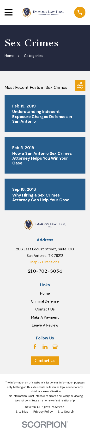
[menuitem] (22, 412)
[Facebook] (34, 346)
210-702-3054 (45, 271)
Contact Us (45, 309)
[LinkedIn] (45, 346)
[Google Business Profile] (55, 346)
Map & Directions (44, 262)
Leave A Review (45, 325)
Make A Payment (45, 317)
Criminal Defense (45, 301)
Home (45, 293)
